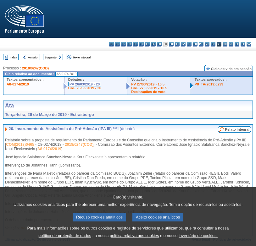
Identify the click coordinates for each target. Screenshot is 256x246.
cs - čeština (123, 44)
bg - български (111, 44)
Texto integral (82, 57)
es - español (117, 44)
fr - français (159, 44)
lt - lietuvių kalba (189, 44)
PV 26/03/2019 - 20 (85, 84)
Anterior (33, 57)
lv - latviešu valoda (183, 44)
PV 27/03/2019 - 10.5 (147, 84)
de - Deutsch (135, 44)
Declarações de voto (148, 92)
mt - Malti (201, 44)
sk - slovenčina (231, 44)
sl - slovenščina (237, 44)
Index (13, 57)
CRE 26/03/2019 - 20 (84, 88)
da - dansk (129, 44)
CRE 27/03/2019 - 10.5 (149, 88)
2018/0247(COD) (35, 68)
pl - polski (213, 44)
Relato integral (237, 129)
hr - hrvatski (171, 44)
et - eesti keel (141, 44)
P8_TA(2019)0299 (209, 84)
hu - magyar (195, 44)
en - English (153, 44)
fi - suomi (243, 44)
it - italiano (177, 44)
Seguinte (51, 57)
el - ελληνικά (147, 44)
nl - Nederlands (207, 44)
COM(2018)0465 (20, 144)
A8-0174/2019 (18, 84)
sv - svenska (249, 44)
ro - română (225, 44)
